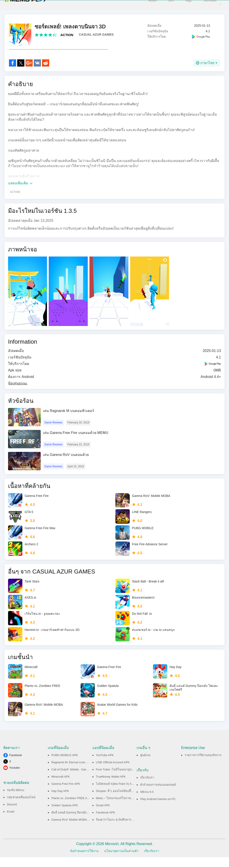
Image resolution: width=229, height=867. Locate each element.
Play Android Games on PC (158, 809)
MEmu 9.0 (146, 801)
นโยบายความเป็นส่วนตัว (121, 861)
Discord (12, 814)
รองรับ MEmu (15, 800)
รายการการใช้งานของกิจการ (203, 765)
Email (10, 821)
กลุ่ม (181, 4)
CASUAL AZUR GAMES (96, 34)
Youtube (14, 777)
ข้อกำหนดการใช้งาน (84, 861)
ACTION (66, 35)
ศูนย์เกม (145, 765)
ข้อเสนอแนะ (18, 393)
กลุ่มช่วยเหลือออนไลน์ (21, 807)
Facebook (15, 765)
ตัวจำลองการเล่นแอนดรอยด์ (158, 794)
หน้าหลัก (202, 4)
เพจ (163, 4)
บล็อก (145, 4)
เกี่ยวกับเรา (147, 787)
